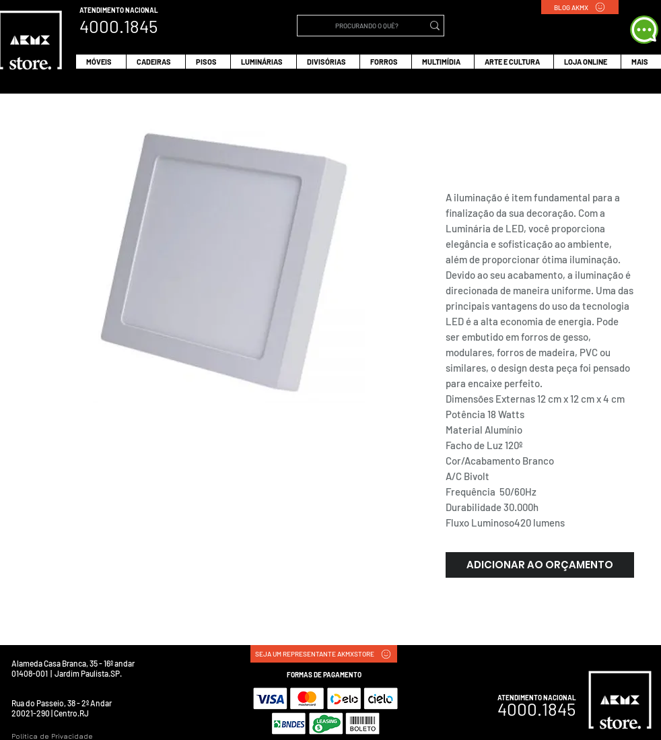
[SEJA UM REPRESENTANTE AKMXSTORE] (323, 654)
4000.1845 (536, 708)
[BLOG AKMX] (580, 7)
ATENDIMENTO (102, 10)
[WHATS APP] (644, 29)
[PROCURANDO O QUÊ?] (366, 25)
